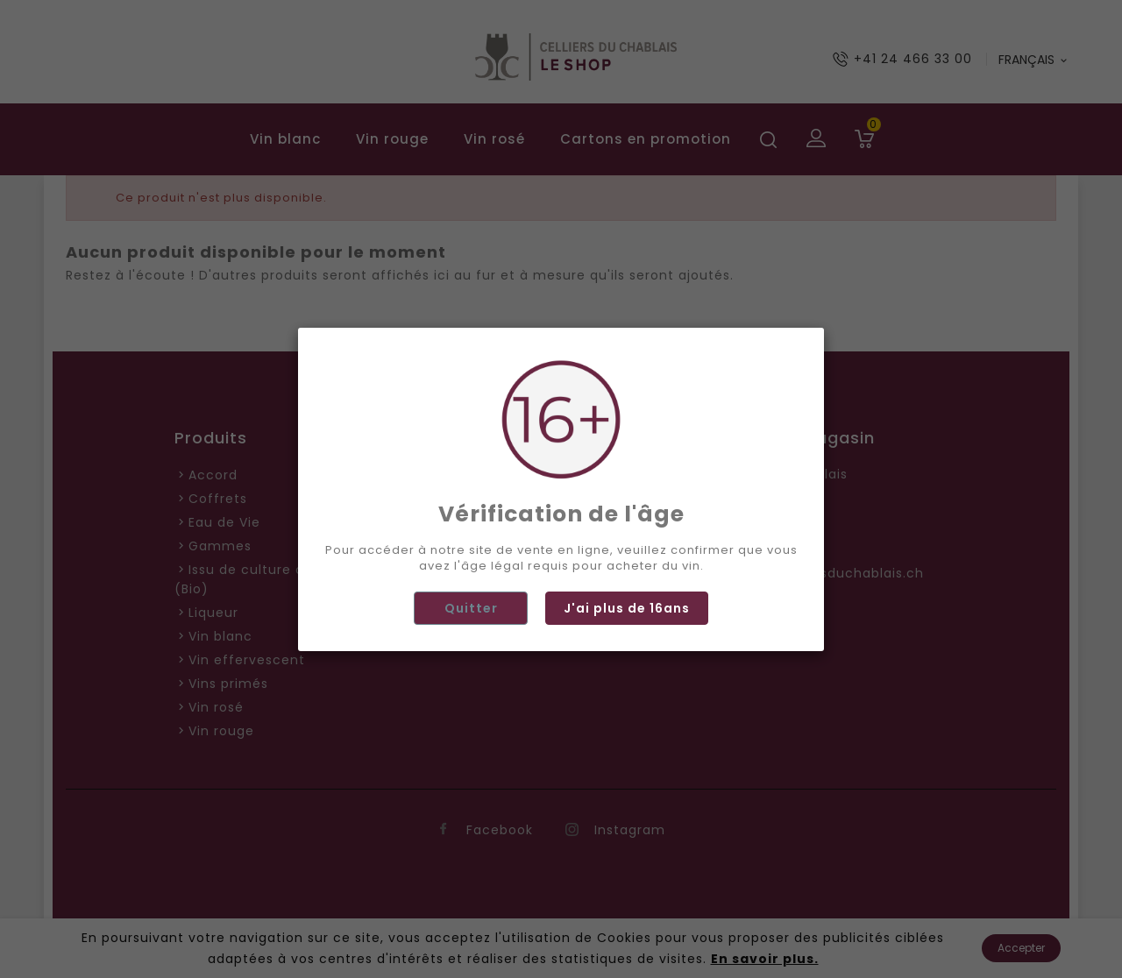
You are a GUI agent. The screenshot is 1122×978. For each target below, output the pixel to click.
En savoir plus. (765, 958)
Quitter (471, 742)
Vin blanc (285, 139)
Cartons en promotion (645, 139)
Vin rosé (494, 139)
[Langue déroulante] (1033, 59)
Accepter (1021, 947)
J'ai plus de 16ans (627, 742)
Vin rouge (392, 139)
